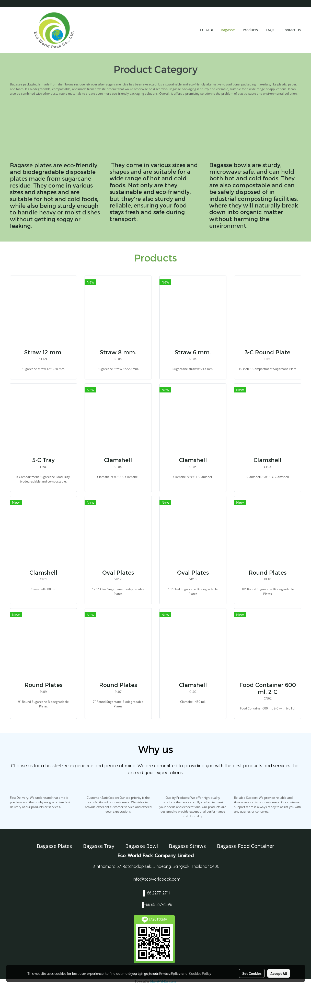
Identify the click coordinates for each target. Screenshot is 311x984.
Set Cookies (251, 973)
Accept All (278, 973)
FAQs (270, 29)
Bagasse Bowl (141, 846)
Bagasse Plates (54, 846)
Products (250, 29)
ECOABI (206, 29)
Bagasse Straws (187, 846)
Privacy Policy (169, 973)
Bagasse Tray (98, 846)
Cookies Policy (200, 973)
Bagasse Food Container (245, 846)
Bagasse (228, 29)
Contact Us (291, 29)
